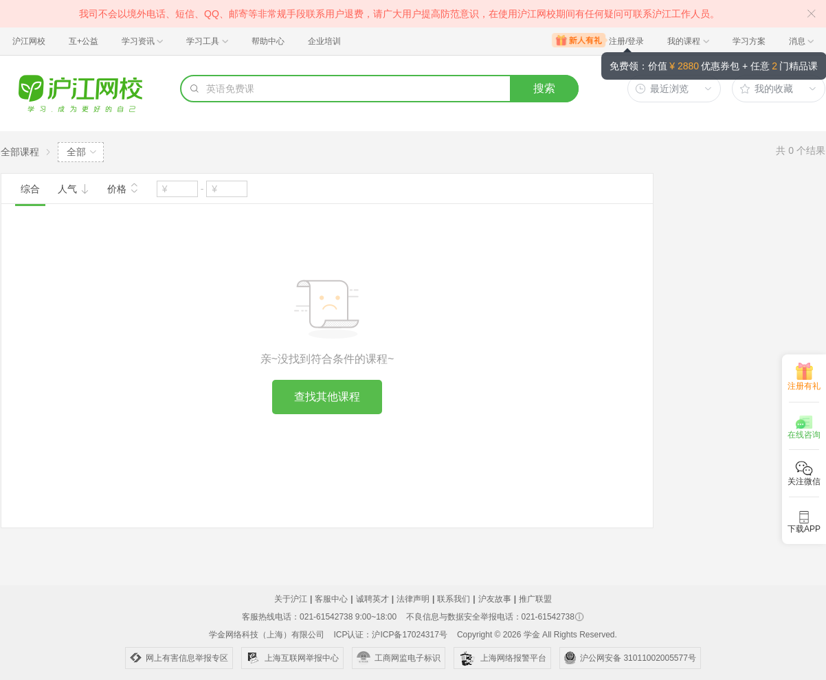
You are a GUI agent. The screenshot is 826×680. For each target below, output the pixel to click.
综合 (30, 188)
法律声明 (413, 599)
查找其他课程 (327, 397)
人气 (73, 188)
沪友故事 (494, 599)
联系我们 (453, 599)
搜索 (544, 88)
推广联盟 (535, 599)
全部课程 (20, 151)
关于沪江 (290, 599)
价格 (123, 187)
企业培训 (324, 41)
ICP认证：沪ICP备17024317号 (390, 634)
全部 (76, 151)
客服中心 (331, 599)
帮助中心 (268, 41)
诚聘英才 (372, 599)
